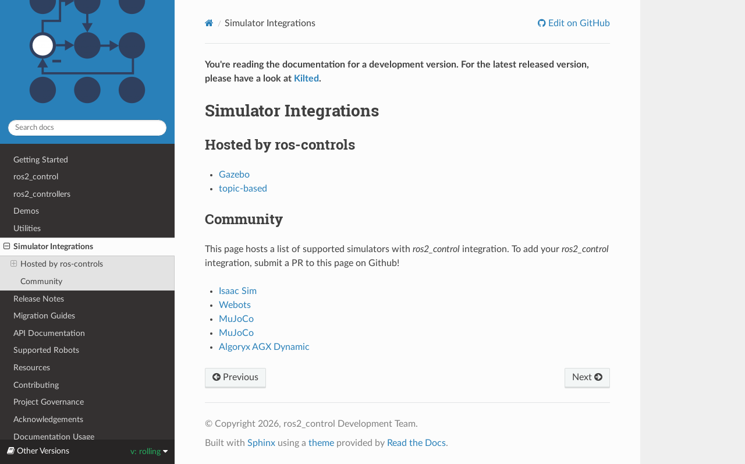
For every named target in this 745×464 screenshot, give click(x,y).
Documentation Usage (53, 437)
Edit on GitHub (578, 23)
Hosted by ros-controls (56, 264)
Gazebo (234, 174)
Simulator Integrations (48, 247)
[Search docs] (87, 127)
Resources (31, 367)
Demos (26, 211)
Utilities (27, 228)
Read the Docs (416, 443)
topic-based (243, 188)
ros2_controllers (41, 194)
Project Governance (48, 402)
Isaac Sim (238, 291)
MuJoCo (236, 319)
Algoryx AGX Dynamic (264, 347)
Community (41, 281)
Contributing (36, 385)
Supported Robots (46, 350)
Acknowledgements (48, 419)
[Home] (209, 23)
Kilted (306, 78)
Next (587, 377)
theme (321, 443)
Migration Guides (44, 315)
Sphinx (261, 443)
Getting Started (40, 159)
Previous (235, 377)
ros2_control (35, 176)
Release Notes (38, 299)
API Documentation (49, 333)
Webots (235, 305)
